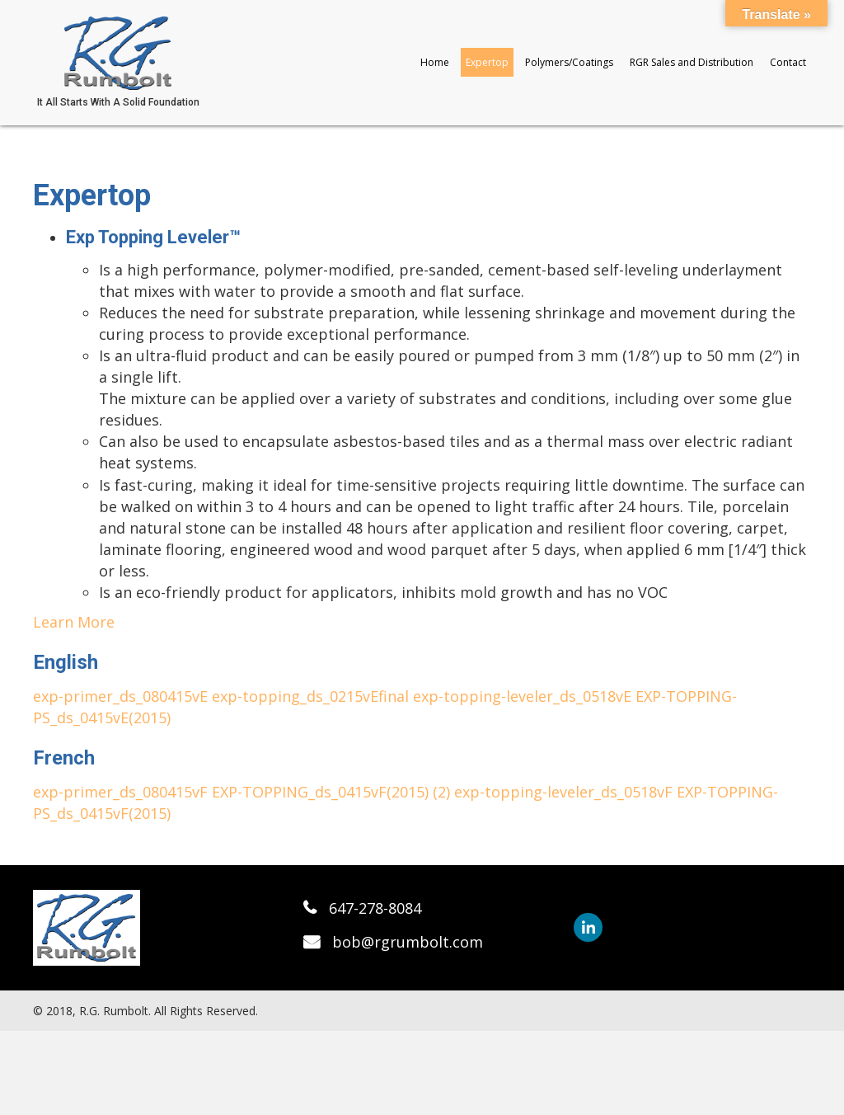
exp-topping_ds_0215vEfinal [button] (312, 696)
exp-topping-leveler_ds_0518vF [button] (565, 792)
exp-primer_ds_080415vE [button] (122, 696)
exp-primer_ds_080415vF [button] (122, 792)
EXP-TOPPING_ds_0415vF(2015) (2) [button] (333, 792)
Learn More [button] (74, 622)
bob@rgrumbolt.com (407, 942)
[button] (588, 927)
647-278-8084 (375, 908)
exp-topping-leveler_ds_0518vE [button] (524, 696)
